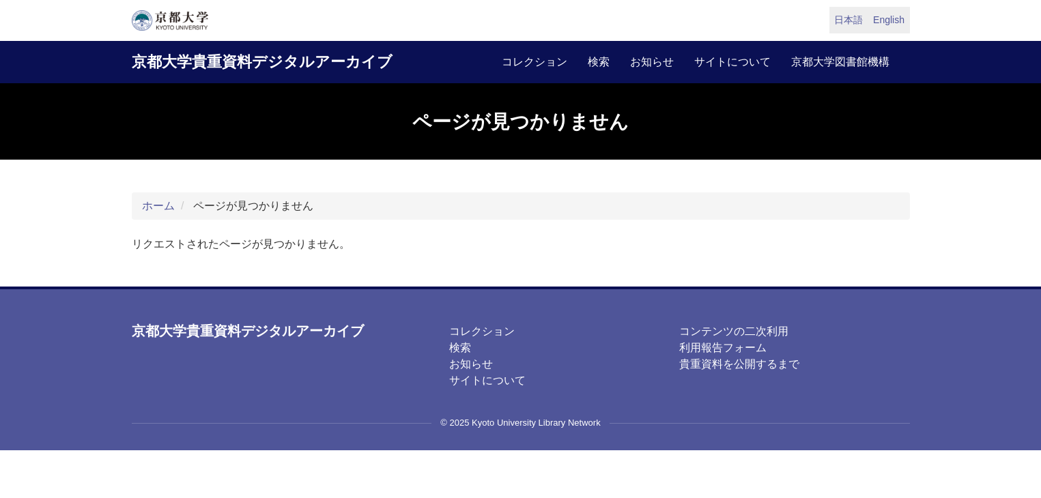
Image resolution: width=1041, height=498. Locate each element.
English (888, 19)
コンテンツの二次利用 (733, 331)
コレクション (534, 62)
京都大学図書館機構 (840, 62)
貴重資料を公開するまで (739, 364)
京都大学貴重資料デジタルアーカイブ (262, 61)
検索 (599, 62)
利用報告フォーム (723, 347)
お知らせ (652, 62)
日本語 (848, 19)
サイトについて (732, 62)
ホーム (158, 205)
